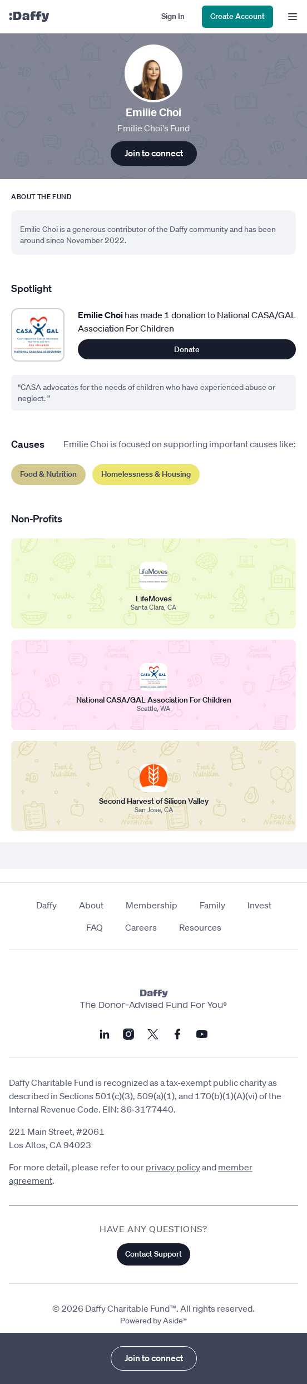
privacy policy (173, 1167)
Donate (187, 349)
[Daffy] (29, 16)
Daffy (46, 905)
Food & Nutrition (48, 474)
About (91, 905)
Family (212, 905)
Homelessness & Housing (146, 474)
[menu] (290, 16)
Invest (259, 905)
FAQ (94, 927)
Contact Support (153, 1254)
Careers (141, 927)
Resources (200, 927)
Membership (151, 905)
